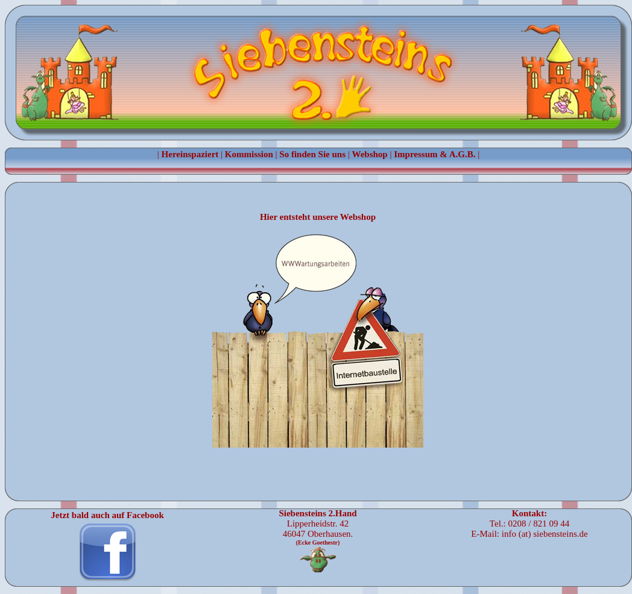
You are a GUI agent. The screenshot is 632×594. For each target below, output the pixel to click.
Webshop (370, 154)
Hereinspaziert (190, 154)
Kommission (249, 154)
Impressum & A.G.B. (434, 154)
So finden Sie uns (312, 154)
